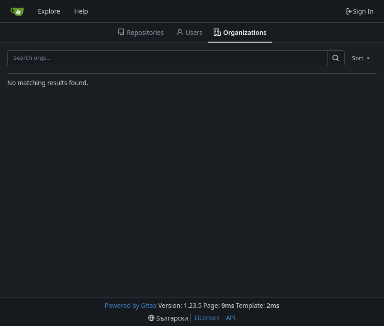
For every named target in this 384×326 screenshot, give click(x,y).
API (231, 317)
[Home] (17, 11)
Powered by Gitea (131, 305)
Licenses (207, 317)
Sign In (360, 11)
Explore (49, 11)
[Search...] (335, 58)
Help (81, 11)
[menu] (362, 58)
